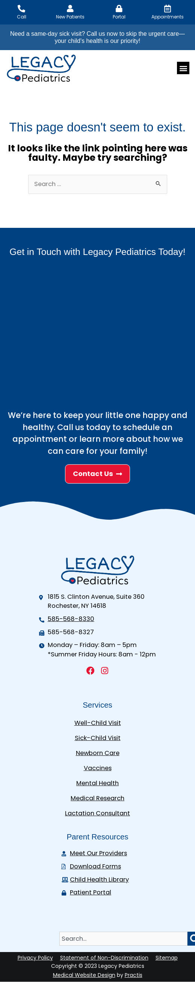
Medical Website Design (84, 975)
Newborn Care (97, 753)
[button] (183, 68)
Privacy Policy (35, 957)
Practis (133, 975)
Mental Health (97, 783)
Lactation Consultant (97, 813)
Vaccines (98, 768)
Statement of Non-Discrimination (104, 957)
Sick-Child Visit (98, 738)
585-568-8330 (71, 619)
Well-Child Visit (97, 723)
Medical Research (97, 798)
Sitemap (167, 957)
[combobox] (123, 939)
